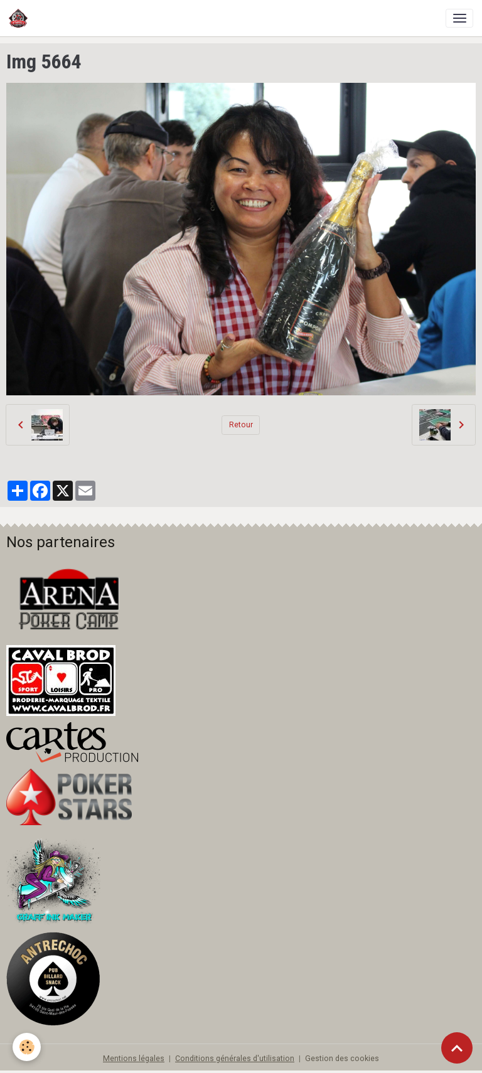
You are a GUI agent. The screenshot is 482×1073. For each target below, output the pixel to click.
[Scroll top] (457, 1048)
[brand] (20, 18)
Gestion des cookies (342, 1058)
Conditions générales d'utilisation (234, 1058)
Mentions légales (133, 1058)
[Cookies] (27, 1047)
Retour (241, 424)
